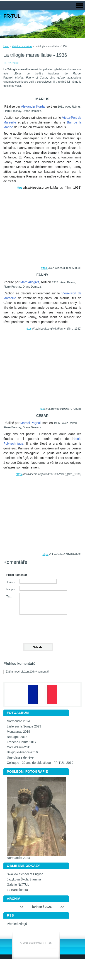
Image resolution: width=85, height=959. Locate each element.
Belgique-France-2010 (22, 752)
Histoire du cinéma (22, 46)
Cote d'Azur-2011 (19, 747)
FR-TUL (11, 16)
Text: (9, 596)
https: (44, 268)
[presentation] (37, 627)
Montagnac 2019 (18, 731)
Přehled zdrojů (17, 924)
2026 (48, 907)
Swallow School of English (25, 874)
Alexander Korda (33, 106)
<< (21, 907)
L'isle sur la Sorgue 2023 (24, 726)
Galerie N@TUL (18, 884)
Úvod (6, 46)
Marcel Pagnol (30, 423)
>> (62, 907)
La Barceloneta (17, 890)
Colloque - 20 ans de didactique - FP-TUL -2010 (40, 762)
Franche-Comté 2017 (21, 742)
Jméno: (10, 582)
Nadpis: (11, 589)
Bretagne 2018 (17, 737)
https (19, 187)
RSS (49, 942)
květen (37, 907)
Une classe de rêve (20, 757)
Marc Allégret (29, 282)
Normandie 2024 (18, 721)
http (41, 408)
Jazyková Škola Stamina (24, 879)
